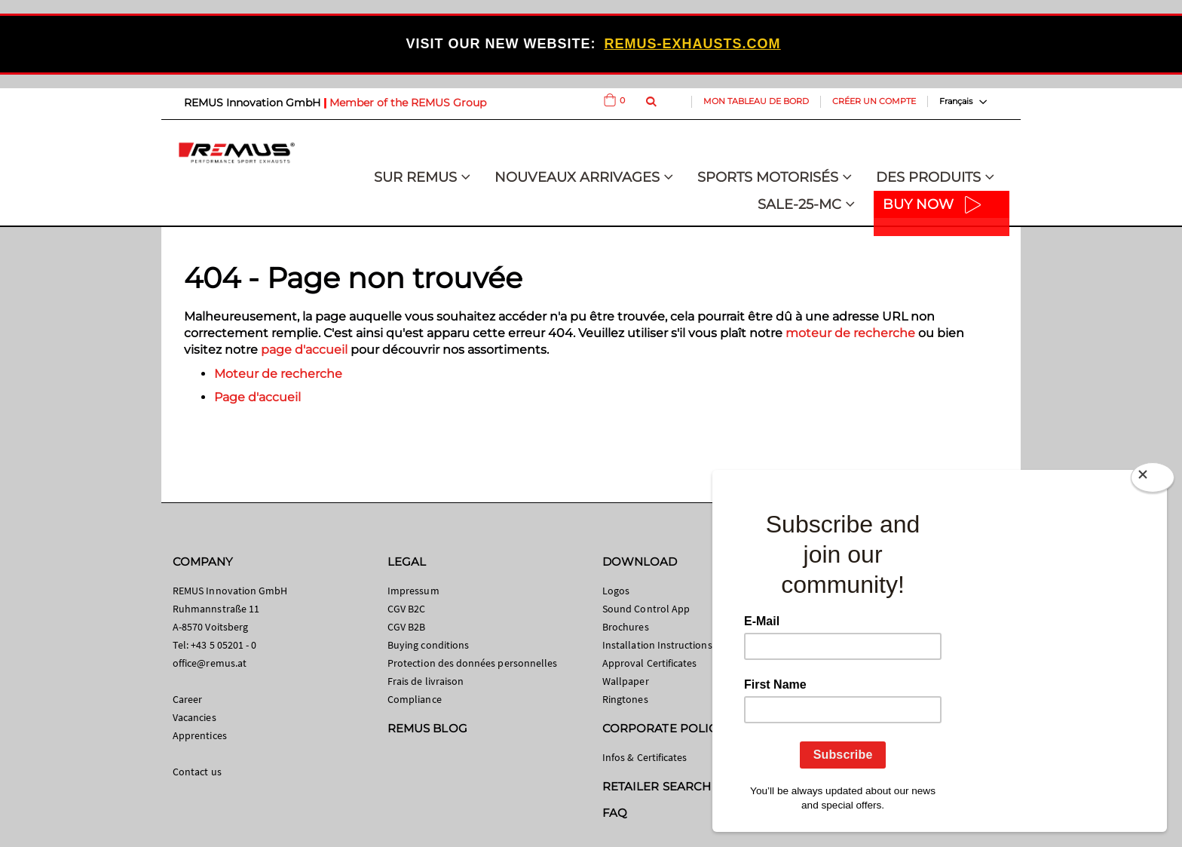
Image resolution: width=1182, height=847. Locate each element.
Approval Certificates (649, 663)
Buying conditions (428, 645)
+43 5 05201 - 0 (223, 645)
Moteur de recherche (278, 374)
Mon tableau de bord (756, 101)
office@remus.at (210, 663)
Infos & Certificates (644, 757)
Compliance (414, 699)
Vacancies (194, 717)
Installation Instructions (657, 645)
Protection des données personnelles (472, 663)
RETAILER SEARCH (656, 786)
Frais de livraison (425, 681)
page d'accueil (304, 349)
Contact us (197, 771)
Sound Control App (646, 608)
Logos (615, 590)
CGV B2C (406, 608)
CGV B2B (406, 627)
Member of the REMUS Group (407, 102)
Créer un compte (874, 101)
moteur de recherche (850, 333)
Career (187, 699)
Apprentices (200, 735)
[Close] (1152, 480)
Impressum (413, 590)
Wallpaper (625, 681)
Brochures (625, 627)
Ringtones (625, 699)
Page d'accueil (257, 397)
